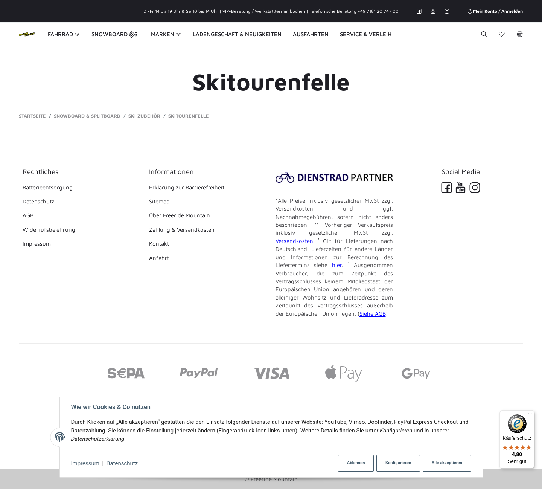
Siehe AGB (372, 313)
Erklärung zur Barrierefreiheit (186, 187)
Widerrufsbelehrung (49, 229)
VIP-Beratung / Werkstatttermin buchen (263, 11)
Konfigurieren (398, 462)
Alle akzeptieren (447, 462)
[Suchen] (484, 34)
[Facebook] (419, 11)
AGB (28, 215)
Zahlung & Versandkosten (182, 229)
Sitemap (159, 201)
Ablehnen (356, 462)
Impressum (85, 463)
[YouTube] (433, 11)
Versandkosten (294, 241)
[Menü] (529, 414)
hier (337, 265)
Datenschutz (122, 463)
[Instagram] (447, 11)
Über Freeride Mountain (179, 215)
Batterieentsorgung (48, 187)
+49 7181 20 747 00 (378, 11)
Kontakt (159, 243)
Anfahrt (159, 258)
